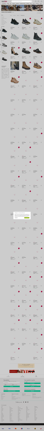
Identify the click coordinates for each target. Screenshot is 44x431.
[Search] (31, 1)
